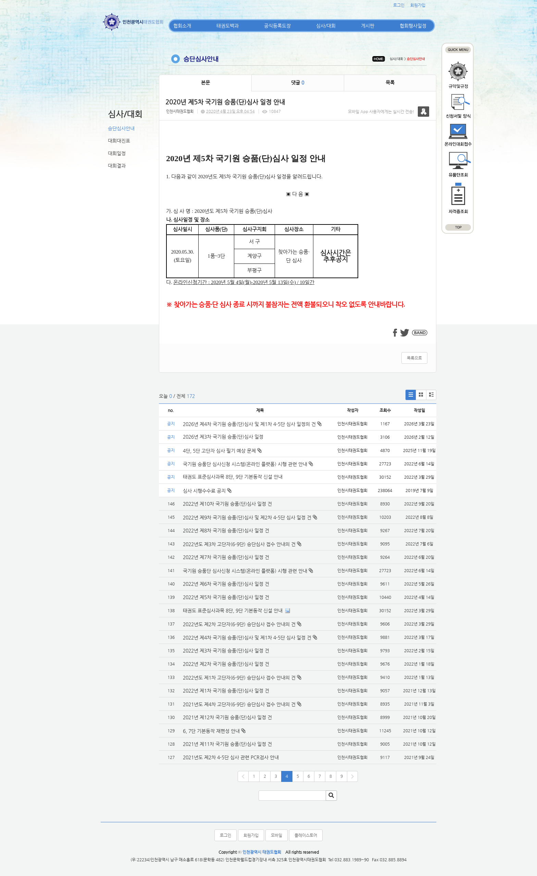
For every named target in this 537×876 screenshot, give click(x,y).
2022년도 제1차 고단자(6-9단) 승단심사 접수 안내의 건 (239, 677)
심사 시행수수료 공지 (207, 490)
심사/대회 (326, 25)
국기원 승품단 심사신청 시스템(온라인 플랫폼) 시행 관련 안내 (248, 464)
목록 (390, 82)
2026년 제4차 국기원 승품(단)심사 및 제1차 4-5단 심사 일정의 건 (252, 424)
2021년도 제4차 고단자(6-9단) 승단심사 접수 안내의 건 (239, 704)
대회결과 (117, 165)
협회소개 (182, 25)
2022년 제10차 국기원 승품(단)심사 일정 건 (227, 503)
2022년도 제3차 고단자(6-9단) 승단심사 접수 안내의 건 (239, 544)
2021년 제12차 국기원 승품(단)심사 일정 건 (227, 717)
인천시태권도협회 (179, 111)
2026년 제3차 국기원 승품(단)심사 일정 (224, 436)
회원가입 (417, 5)
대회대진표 (119, 140)
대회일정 (117, 153)
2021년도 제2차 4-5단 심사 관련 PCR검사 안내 (231, 757)
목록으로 (414, 358)
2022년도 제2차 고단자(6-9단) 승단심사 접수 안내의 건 (239, 624)
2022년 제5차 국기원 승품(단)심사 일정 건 (226, 597)
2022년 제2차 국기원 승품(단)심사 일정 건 (226, 664)
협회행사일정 (413, 25)
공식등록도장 (277, 25)
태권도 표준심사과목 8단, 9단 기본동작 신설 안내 (233, 476)
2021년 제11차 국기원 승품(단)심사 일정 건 (227, 744)
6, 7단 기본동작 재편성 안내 (211, 731)
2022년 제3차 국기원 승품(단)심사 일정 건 (226, 650)
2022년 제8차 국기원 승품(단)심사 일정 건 (226, 530)
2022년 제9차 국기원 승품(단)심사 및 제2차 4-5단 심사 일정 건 (247, 517)
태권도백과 (227, 25)
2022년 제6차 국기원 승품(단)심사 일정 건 (226, 584)
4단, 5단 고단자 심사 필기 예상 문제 (222, 450)
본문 (205, 82)
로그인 (398, 5)
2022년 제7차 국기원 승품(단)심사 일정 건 (226, 557)
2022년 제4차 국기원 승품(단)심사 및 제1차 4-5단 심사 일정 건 (247, 637)
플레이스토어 (306, 835)
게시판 (367, 25)
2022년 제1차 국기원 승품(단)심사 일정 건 (226, 690)
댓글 (297, 82)
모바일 (276, 835)
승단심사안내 (121, 128)
